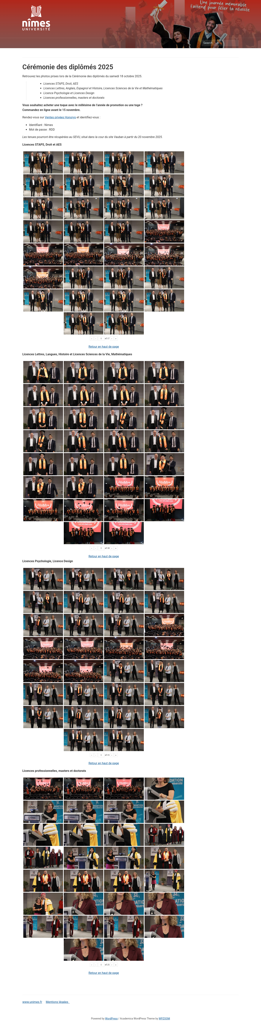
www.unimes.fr (32, 1002)
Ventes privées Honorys (60, 117)
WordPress (111, 1018)
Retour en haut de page (104, 346)
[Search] (220, 43)
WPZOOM (164, 1018)
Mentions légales (58, 1002)
